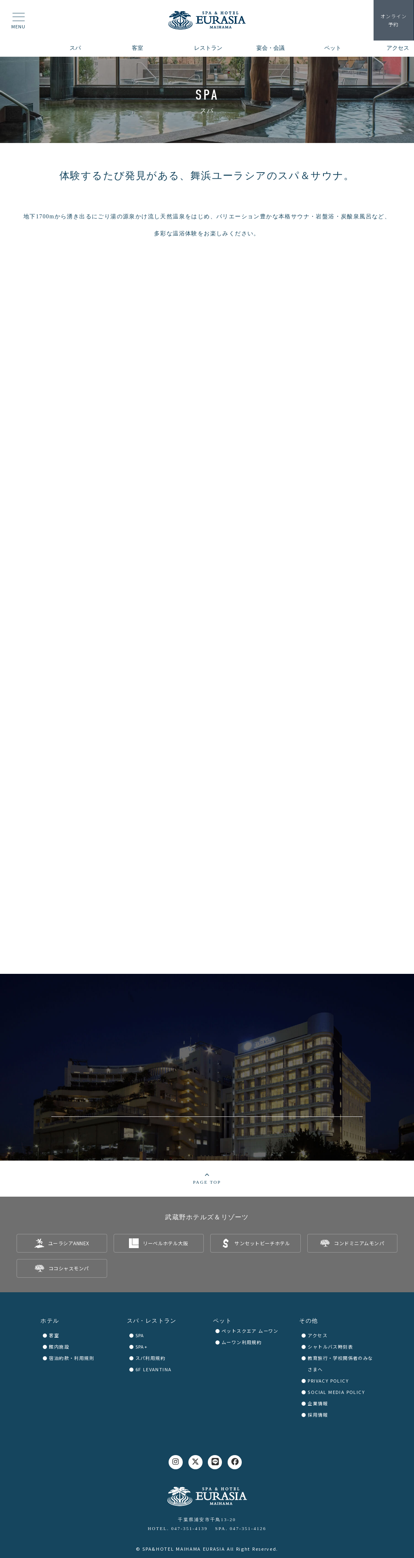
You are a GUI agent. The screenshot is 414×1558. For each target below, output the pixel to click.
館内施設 (59, 1346)
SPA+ (141, 1346)
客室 (54, 1335)
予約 (393, 20)
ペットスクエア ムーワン (250, 1331)
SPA (139, 1335)
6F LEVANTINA (153, 1369)
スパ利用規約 (150, 1358)
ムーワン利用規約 (242, 1342)
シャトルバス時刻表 (330, 1346)
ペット (222, 1321)
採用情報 (318, 1414)
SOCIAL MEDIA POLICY (336, 1392)
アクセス (317, 1335)
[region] (207, 100)
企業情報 (318, 1403)
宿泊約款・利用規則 (71, 1358)
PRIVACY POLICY (328, 1380)
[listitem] (62, 1243)
